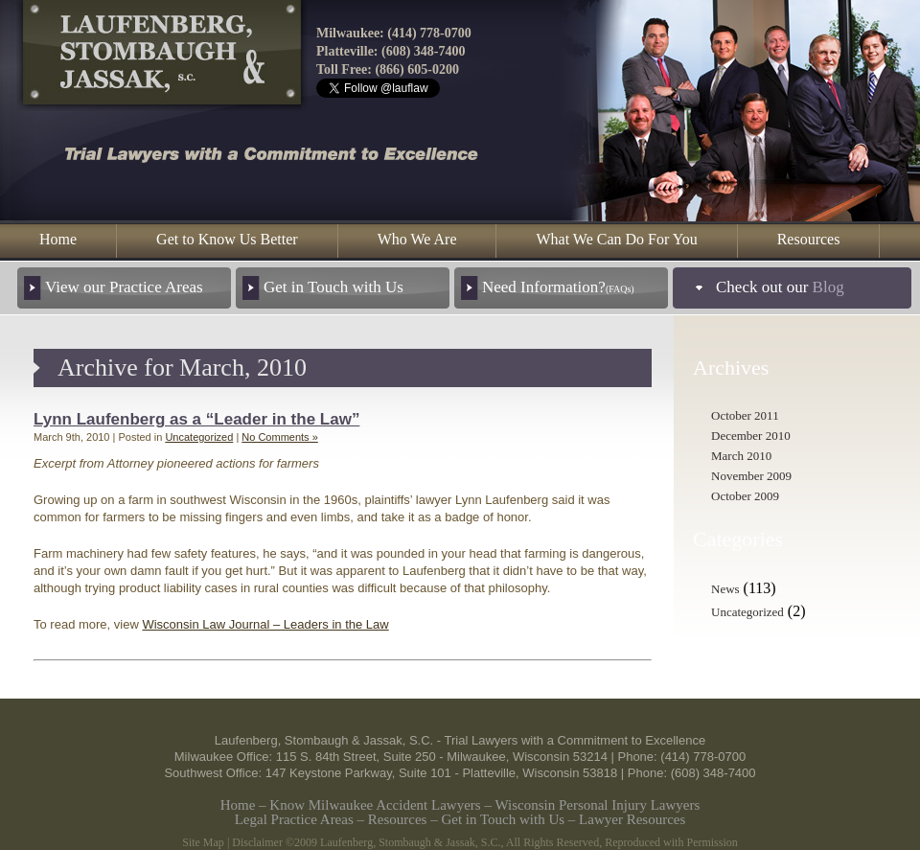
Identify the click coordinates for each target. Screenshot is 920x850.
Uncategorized (199, 437)
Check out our (780, 287)
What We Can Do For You (616, 239)
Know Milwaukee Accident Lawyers (374, 805)
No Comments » (279, 437)
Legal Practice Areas (294, 819)
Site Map (203, 842)
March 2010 (741, 455)
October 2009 (745, 496)
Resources (808, 239)
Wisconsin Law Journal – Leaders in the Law (265, 624)
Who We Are (417, 239)
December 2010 (751, 435)
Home (58, 239)
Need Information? (558, 287)
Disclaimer (257, 842)
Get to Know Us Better (227, 239)
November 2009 (751, 476)
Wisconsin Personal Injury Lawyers (597, 805)
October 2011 (745, 415)
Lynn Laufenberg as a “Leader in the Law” (196, 419)
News (725, 589)
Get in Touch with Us (333, 287)
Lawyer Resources (632, 819)
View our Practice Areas (124, 287)
